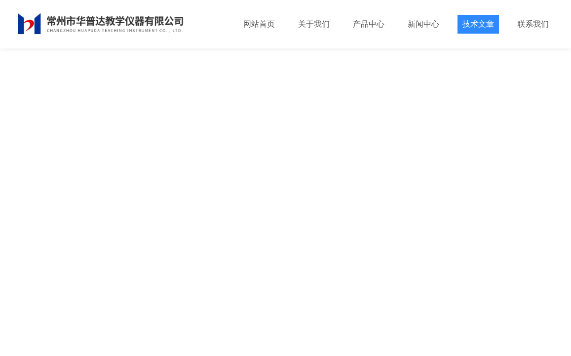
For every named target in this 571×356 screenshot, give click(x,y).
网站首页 (259, 24)
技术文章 (478, 24)
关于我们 (314, 24)
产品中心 (368, 24)
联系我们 (533, 24)
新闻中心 (423, 24)
